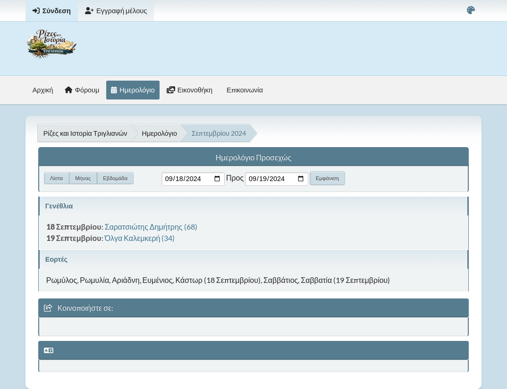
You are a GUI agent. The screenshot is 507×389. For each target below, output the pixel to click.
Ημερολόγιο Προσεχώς (253, 157)
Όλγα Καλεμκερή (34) (140, 237)
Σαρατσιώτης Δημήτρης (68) (151, 226)
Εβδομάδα (115, 178)
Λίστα (56, 178)
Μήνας (83, 178)
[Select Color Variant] (471, 10)
